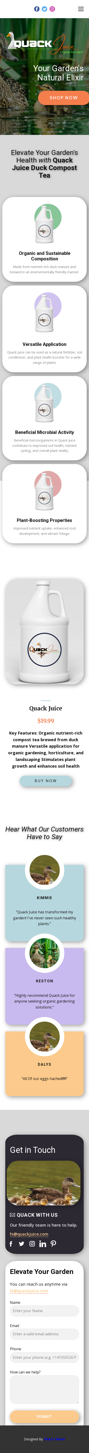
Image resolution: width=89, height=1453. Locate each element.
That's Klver (54, 1439)
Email (14, 1325)
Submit (44, 1416)
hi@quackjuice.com (29, 1234)
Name (15, 1302)
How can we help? (25, 1372)
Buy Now (46, 780)
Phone (15, 1348)
